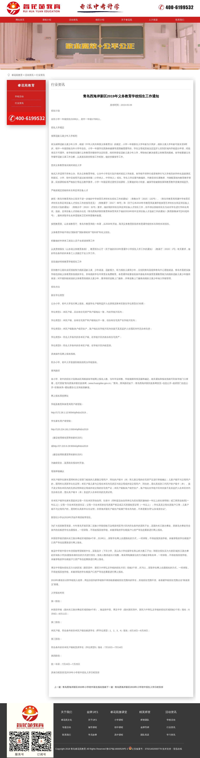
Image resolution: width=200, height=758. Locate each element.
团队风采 (144, 734)
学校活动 (171, 720)
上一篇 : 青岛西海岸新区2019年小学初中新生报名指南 (80, 687)
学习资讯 (171, 734)
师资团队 (144, 720)
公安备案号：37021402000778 (145, 749)
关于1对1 (92, 720)
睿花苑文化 (66, 720)
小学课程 (118, 720)
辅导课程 (92, 727)
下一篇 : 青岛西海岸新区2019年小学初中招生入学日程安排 (134, 687)
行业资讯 (40, 75)
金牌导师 (144, 727)
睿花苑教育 (17, 75)
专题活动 (66, 727)
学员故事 (92, 734)
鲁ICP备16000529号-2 (117, 749)
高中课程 (118, 734)
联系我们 (66, 734)
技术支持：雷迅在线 (172, 749)
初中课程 (118, 727)
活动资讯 (29, 75)
